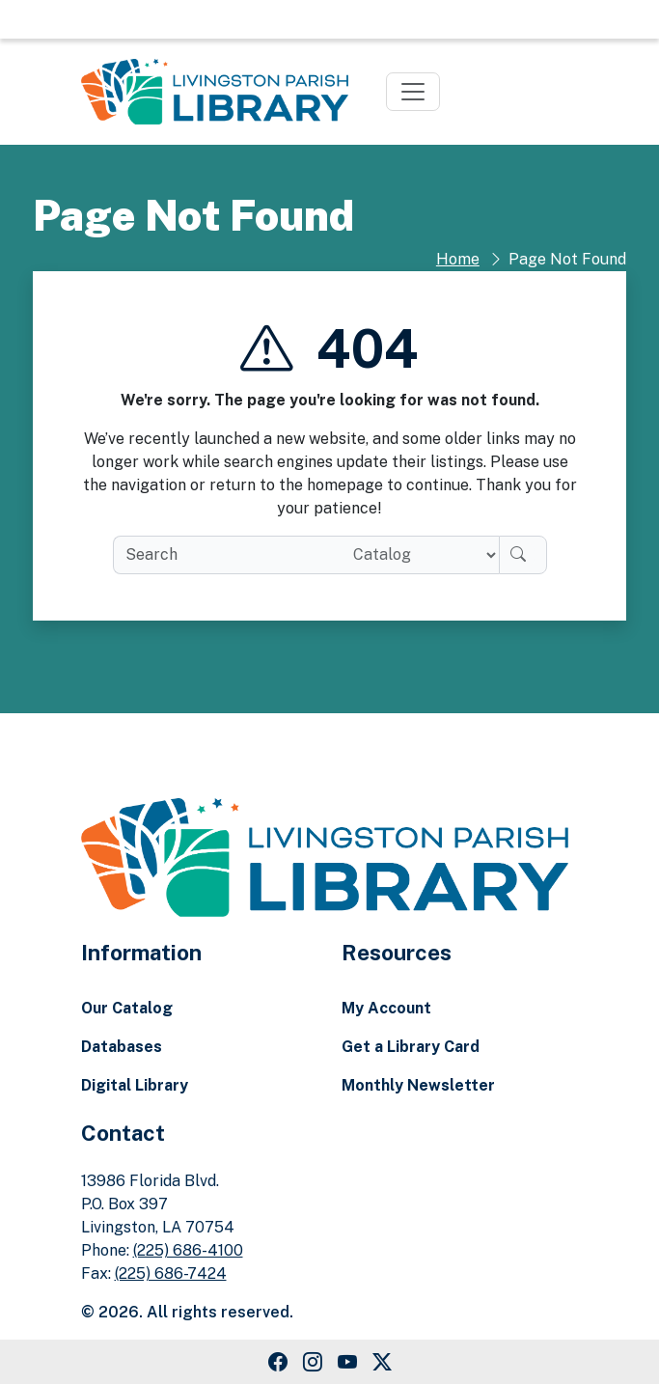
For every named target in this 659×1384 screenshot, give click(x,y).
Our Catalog (127, 1008)
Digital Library (134, 1085)
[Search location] (418, 555)
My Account (386, 1008)
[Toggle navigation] (413, 91)
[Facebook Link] (278, 1361)
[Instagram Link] (312, 1361)
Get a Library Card (411, 1047)
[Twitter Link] (382, 1361)
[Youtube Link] (347, 1361)
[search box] (225, 555)
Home (458, 259)
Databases (121, 1047)
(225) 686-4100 (188, 1250)
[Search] (523, 555)
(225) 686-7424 (171, 1273)
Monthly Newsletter (418, 1085)
